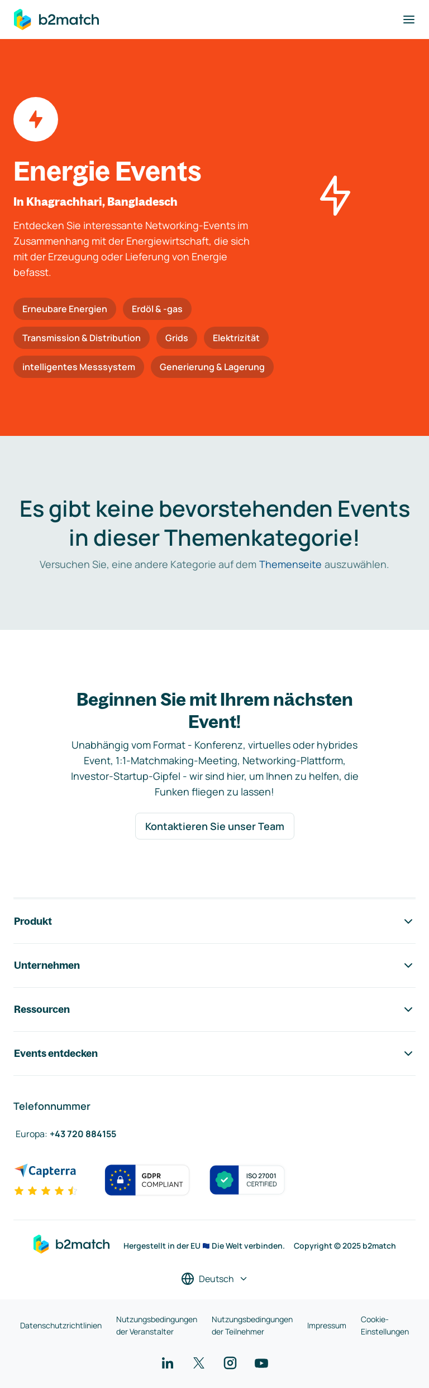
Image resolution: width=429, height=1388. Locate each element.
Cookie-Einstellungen (385, 1325)
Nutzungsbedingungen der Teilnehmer (252, 1325)
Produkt (214, 921)
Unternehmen (214, 965)
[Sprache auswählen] (214, 1278)
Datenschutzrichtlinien (61, 1325)
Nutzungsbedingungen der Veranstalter (156, 1325)
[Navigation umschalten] (408, 19)
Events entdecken (214, 1053)
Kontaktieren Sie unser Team (214, 826)
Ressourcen (214, 1009)
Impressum (326, 1325)
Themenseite (290, 564)
